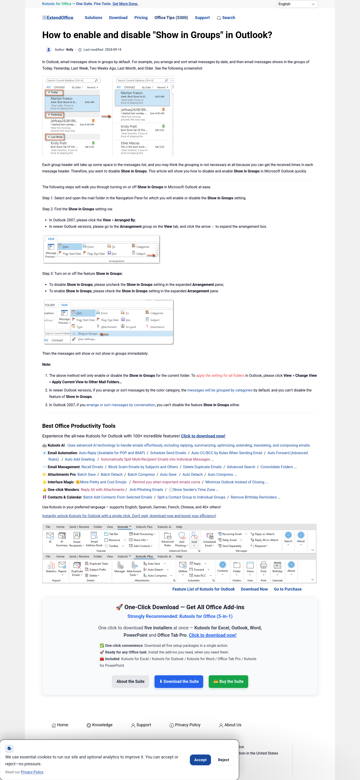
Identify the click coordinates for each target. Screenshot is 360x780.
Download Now (254, 589)
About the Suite (130, 681)
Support (202, 17)
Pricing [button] (140, 17)
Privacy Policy (184, 725)
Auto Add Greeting (80, 459)
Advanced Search (241, 467)
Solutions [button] (93, 17)
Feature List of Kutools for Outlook (203, 589)
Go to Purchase (288, 589)
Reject (223, 759)
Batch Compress (141, 474)
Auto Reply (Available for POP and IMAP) (112, 453)
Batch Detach (112, 474)
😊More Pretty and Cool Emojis (101, 482)
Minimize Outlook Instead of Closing (234, 482)
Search (226, 17)
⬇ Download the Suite (179, 681)
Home (59, 725)
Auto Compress (220, 474)
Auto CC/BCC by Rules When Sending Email (226, 453)
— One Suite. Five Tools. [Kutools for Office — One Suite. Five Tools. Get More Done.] (90, 4)
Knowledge (99, 725)
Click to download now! (203, 436)
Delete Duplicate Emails (202, 467)
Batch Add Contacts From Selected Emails (117, 497)
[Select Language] (297, 4)
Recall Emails (92, 467)
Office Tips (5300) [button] (171, 17)
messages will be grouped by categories (220, 390)
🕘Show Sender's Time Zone (192, 489)
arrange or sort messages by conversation (120, 405)
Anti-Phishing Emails (146, 489)
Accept (200, 759)
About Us (230, 725)
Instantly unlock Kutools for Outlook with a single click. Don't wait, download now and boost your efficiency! (129, 516)
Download (118, 17)
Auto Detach (192, 474)
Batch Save (86, 474)
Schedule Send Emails (168, 453)
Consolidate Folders (276, 467)
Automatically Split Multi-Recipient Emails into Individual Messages (155, 459)
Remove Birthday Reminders (254, 497)
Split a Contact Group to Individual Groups (192, 497)
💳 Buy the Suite (228, 681)
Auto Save (168, 474)
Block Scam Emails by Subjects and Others (143, 467)
